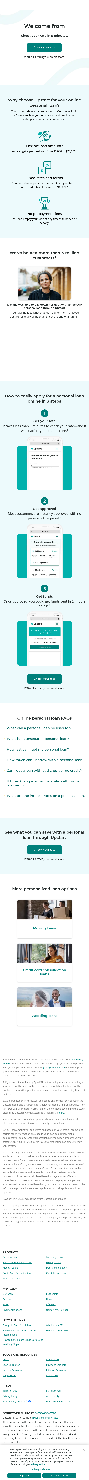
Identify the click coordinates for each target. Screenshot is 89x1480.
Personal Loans (11, 1257)
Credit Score (53, 1359)
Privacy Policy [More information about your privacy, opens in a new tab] (38, 1464)
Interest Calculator (13, 1370)
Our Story (8, 1293)
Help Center (9, 1375)
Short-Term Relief (12, 1278)
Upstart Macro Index (57, 1309)
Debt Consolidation (56, 1267)
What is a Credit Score (58, 1330)
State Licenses (54, 1390)
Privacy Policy (10, 1396)
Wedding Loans (54, 1257)
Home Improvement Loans (17, 1262)
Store (6, 1304)
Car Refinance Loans (57, 1273)
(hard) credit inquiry (54, 1067)
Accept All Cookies (59, 1475)
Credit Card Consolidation (17, 1273)
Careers (7, 1299)
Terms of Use (10, 1390)
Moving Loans (53, 1262)
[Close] (83, 1450)
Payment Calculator (56, 1364)
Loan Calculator (11, 1364)
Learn (6, 1359)
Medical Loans (10, 1267)
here (61, 1112)
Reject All (24, 1475)
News (49, 1299)
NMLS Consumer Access (45, 1417)
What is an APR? (55, 1325)
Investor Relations (12, 1309)
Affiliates (51, 1304)
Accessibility (52, 1396)
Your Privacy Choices (17, 1401)
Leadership (52, 1293)
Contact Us (52, 1375)
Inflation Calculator (56, 1370)
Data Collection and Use (59, 1401)
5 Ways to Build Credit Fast (17, 1325)
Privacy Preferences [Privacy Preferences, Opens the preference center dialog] (41, 1469)
